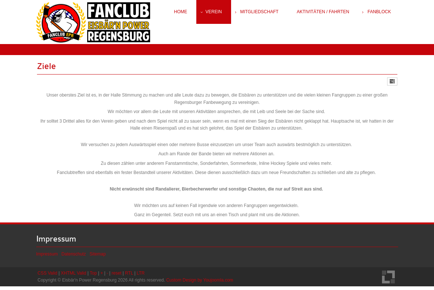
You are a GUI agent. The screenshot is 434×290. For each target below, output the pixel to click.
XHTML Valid (73, 276)
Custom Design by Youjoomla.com (199, 283)
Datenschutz (74, 257)
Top (93, 276)
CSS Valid (48, 276)
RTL (129, 276)
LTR (141, 276)
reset (117, 276)
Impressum (47, 257)
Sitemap (98, 257)
